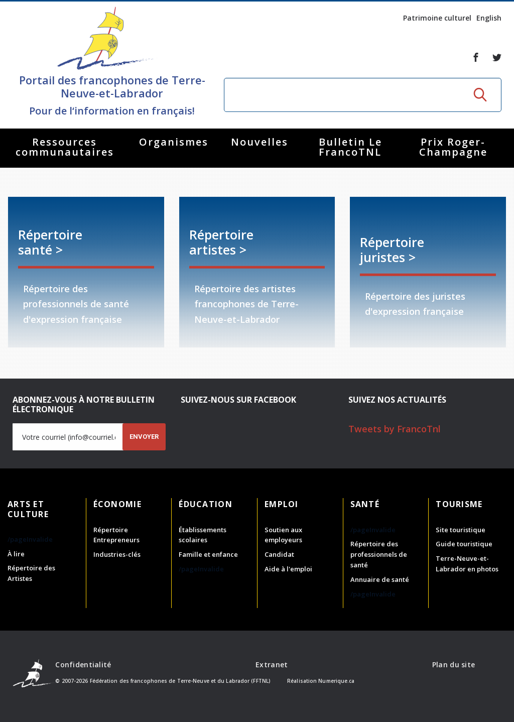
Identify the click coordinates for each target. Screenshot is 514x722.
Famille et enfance (208, 554)
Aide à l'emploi (288, 568)
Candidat (279, 554)
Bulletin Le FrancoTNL (350, 147)
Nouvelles (259, 142)
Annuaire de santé (379, 579)
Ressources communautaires (65, 147)
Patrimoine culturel (437, 18)
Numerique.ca (336, 680)
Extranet (271, 664)
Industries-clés (117, 554)
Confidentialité (83, 664)
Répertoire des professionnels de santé (378, 554)
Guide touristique (464, 543)
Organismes (173, 142)
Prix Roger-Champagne (453, 147)
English (488, 18)
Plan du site (453, 664)
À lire (16, 553)
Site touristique (460, 529)
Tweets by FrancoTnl (394, 429)
